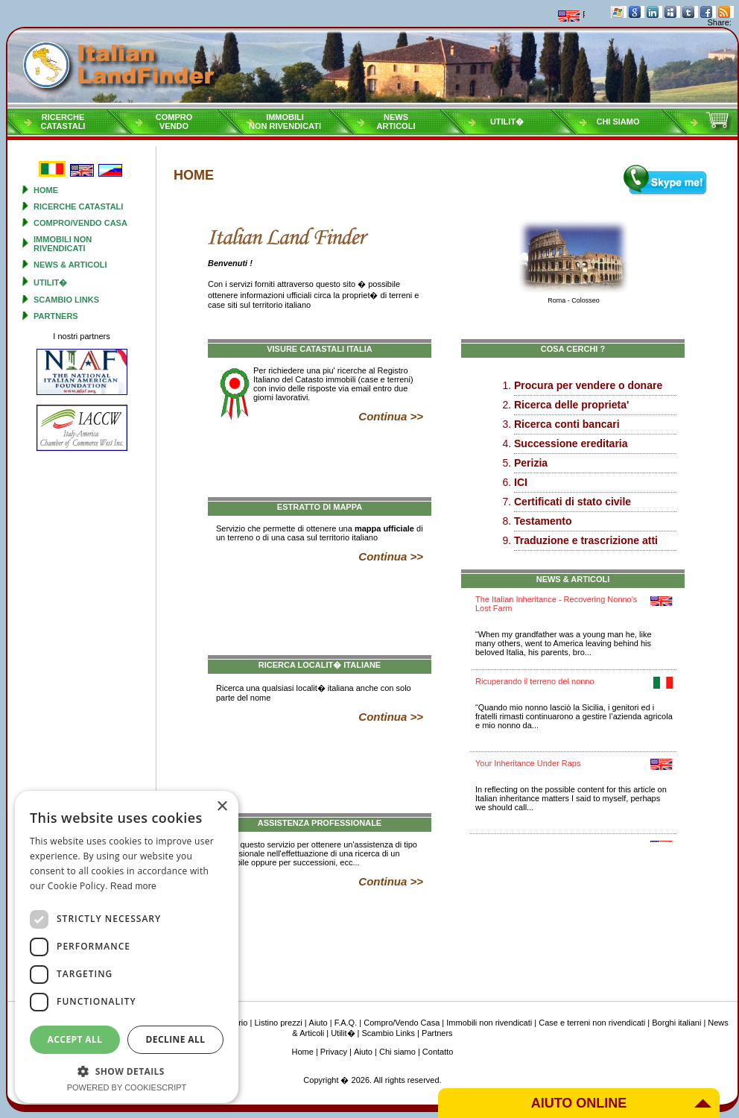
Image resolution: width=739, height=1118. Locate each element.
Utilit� (507, 121)
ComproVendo (174, 121)
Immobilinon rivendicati (285, 121)
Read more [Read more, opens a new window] (133, 886)
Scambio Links (66, 299)
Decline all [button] (176, 1039)
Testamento (543, 521)
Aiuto (318, 1022)
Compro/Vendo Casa (80, 222)
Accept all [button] (75, 1039)
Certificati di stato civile (572, 502)
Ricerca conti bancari (567, 424)
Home (46, 190)
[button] (126, 1071)
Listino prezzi (278, 1022)
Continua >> (390, 416)
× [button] (221, 806)
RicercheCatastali (63, 121)
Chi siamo (617, 121)
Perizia (531, 463)
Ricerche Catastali (78, 206)
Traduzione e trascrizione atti (586, 540)
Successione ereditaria (571, 443)
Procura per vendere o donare (588, 385)
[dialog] (126, 947)
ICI (520, 482)
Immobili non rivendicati (63, 244)
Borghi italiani (676, 1022)
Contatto (438, 1051)
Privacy (333, 1051)
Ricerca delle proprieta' (571, 405)
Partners (56, 316)
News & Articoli (70, 264)
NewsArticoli (396, 121)
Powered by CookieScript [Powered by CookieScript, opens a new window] (127, 1087)
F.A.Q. (346, 1022)
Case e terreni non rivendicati (592, 1022)
